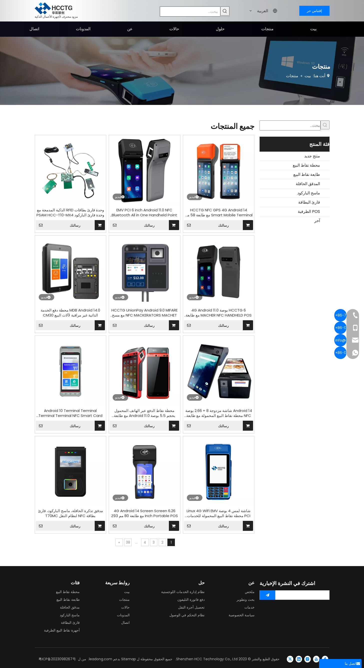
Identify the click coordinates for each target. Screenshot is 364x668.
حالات (125, 607)
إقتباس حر (314, 10)
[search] (303, 595)
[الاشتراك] (267, 595)
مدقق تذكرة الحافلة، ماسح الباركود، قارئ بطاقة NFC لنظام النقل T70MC (70, 513)
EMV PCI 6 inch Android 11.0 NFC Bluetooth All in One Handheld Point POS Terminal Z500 (144, 213)
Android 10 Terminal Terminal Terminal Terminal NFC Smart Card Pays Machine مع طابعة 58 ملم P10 (70, 413)
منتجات (124, 599)
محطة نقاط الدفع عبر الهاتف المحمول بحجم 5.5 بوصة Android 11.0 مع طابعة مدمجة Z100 (144, 413)
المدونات (123, 615)
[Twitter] (290, 659)
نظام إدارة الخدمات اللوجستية (183, 591)
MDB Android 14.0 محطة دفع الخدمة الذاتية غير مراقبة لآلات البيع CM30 (70, 313)
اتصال (125, 622)
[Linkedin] (299, 659)
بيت (127, 591)
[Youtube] (316, 659)
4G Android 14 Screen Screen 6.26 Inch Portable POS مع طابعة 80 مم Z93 (144, 513)
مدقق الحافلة (70, 607)
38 (128, 542)
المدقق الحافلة (308, 184)
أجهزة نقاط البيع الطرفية (62, 630)
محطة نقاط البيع (306, 165)
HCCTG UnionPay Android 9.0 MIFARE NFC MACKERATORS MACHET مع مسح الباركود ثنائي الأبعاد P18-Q (144, 313)
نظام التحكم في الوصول (187, 615)
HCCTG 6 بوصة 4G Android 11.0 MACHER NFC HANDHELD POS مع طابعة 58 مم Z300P (219, 313)
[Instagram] (307, 659)
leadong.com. (100, 659)
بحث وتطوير (246, 599)
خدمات (249, 607)
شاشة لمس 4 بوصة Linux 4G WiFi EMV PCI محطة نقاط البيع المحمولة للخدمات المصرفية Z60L (219, 513)
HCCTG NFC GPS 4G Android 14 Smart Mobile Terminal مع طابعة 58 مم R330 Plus (219, 213)
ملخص (250, 591)
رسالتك (58, 225)
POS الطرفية (309, 211)
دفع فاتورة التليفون (191, 599)
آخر (317, 221)
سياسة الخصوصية (242, 615)
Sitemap (128, 659)
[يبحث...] (190, 11)
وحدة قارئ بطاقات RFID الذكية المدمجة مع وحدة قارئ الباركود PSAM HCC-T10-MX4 (70, 213)
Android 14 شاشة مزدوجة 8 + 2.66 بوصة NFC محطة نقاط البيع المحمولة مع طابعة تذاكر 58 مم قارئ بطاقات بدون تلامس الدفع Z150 (218, 413)
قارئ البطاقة (309, 202)
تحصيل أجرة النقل (191, 607)
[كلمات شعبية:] (224, 10)
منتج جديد (312, 156)
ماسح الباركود (308, 193)
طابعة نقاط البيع (306, 174)
